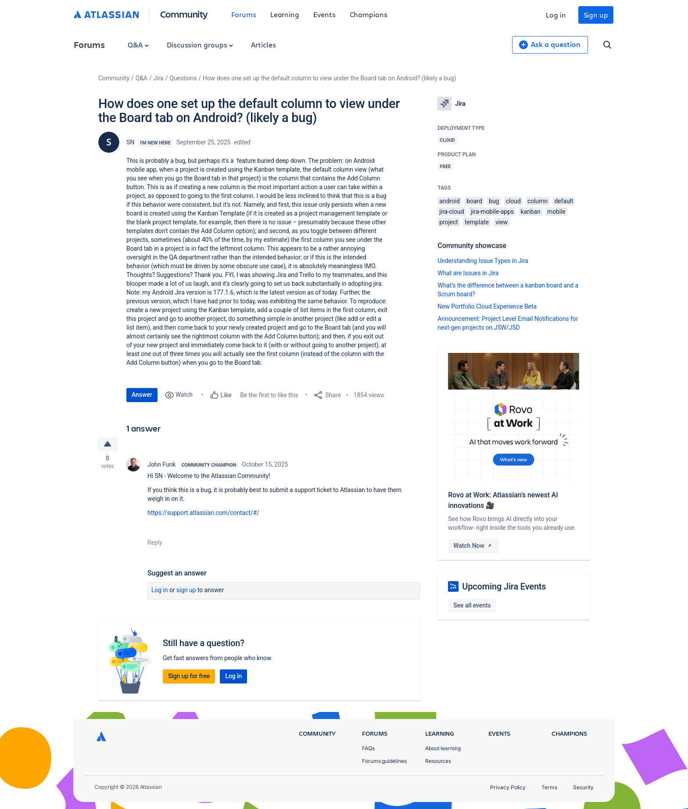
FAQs (368, 748)
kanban (530, 211)
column (537, 201)
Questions (183, 78)
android (449, 201)
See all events (472, 605)
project (448, 222)
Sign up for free (189, 676)
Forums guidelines (384, 761)
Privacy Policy (508, 787)
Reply (154, 543)
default (563, 201)
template (477, 222)
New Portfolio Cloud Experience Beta (487, 306)
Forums (243, 14)
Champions (368, 14)
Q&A (138, 44)
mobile (556, 211)
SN (130, 142)
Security (583, 787)
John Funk (161, 465)
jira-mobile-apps (492, 211)
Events (324, 14)
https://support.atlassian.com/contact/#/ (203, 513)
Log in (556, 14)
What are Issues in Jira (467, 273)
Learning (284, 14)
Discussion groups (200, 44)
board (474, 201)
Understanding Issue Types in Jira (482, 260)
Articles (263, 44)
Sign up (596, 14)
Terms (549, 787)
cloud (513, 201)
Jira (159, 78)
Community (184, 13)
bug (494, 201)
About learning (443, 748)
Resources (438, 761)
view (501, 222)
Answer (142, 394)
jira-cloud (451, 211)
